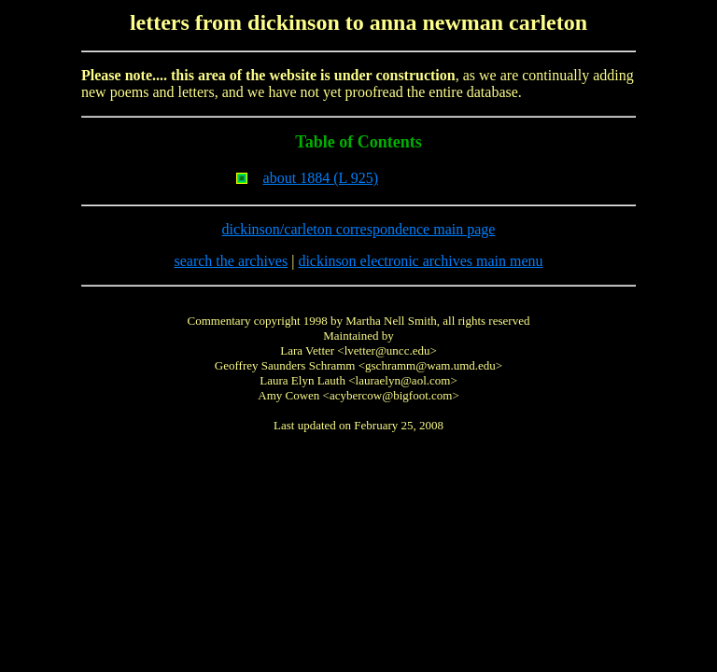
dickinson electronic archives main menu (420, 261)
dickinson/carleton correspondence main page (359, 229)
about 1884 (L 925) (320, 178)
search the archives (231, 261)
